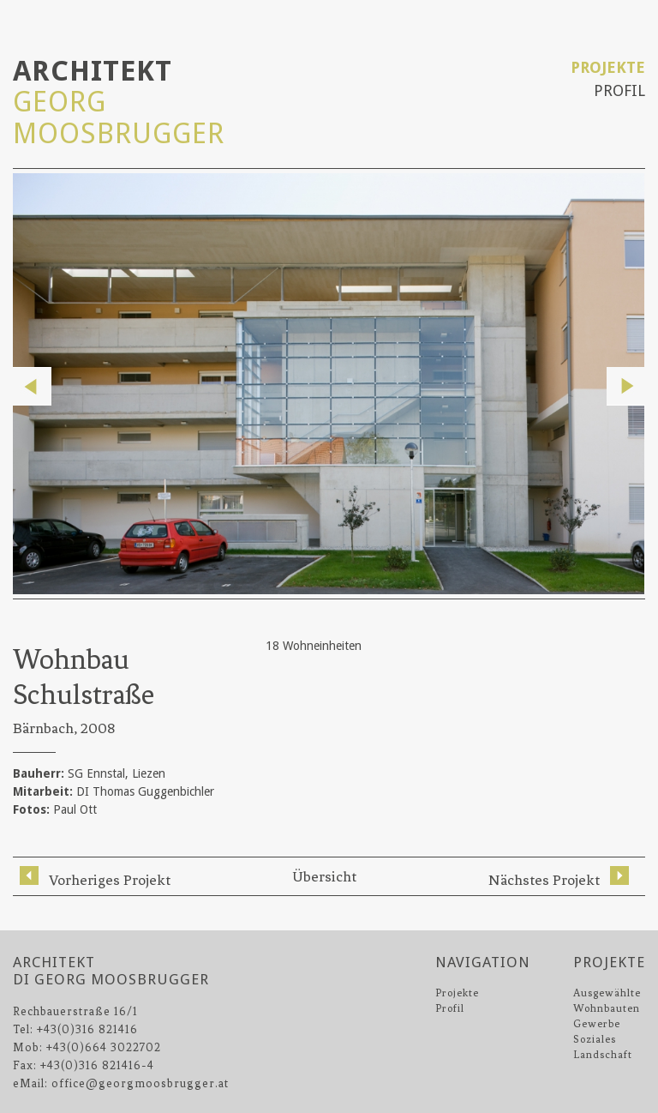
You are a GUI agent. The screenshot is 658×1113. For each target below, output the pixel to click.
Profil (619, 90)
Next (626, 386)
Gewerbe (596, 1024)
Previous (32, 386)
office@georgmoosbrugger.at (140, 1083)
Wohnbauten (606, 1008)
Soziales (594, 1039)
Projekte (608, 67)
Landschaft (602, 1055)
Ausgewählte (607, 993)
